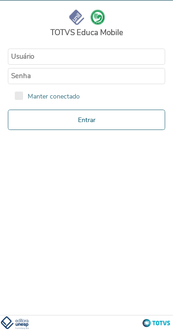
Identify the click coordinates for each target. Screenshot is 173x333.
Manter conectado (54, 96)
